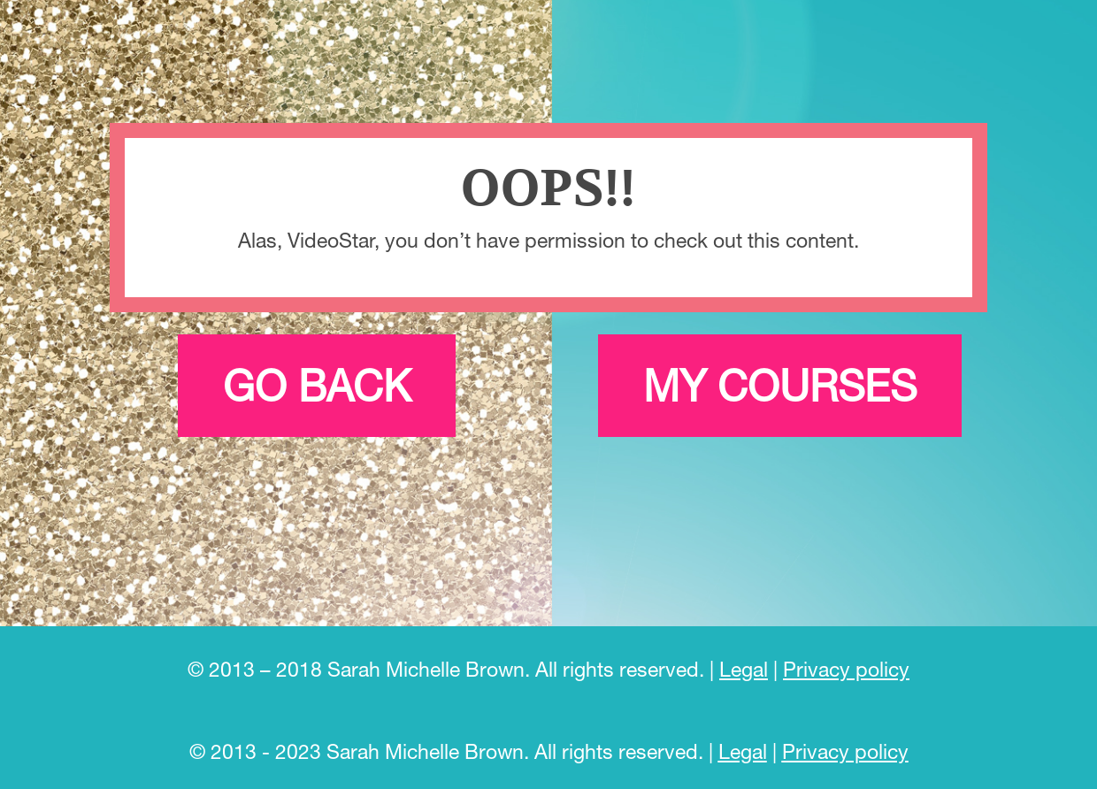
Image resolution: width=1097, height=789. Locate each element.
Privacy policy (846, 669)
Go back (316, 385)
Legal (743, 669)
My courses (780, 385)
